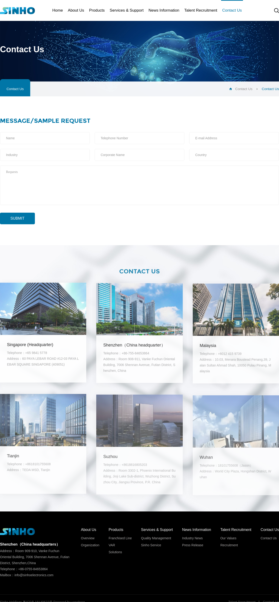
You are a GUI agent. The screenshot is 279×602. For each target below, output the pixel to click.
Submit (17, 218)
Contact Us (15, 89)
